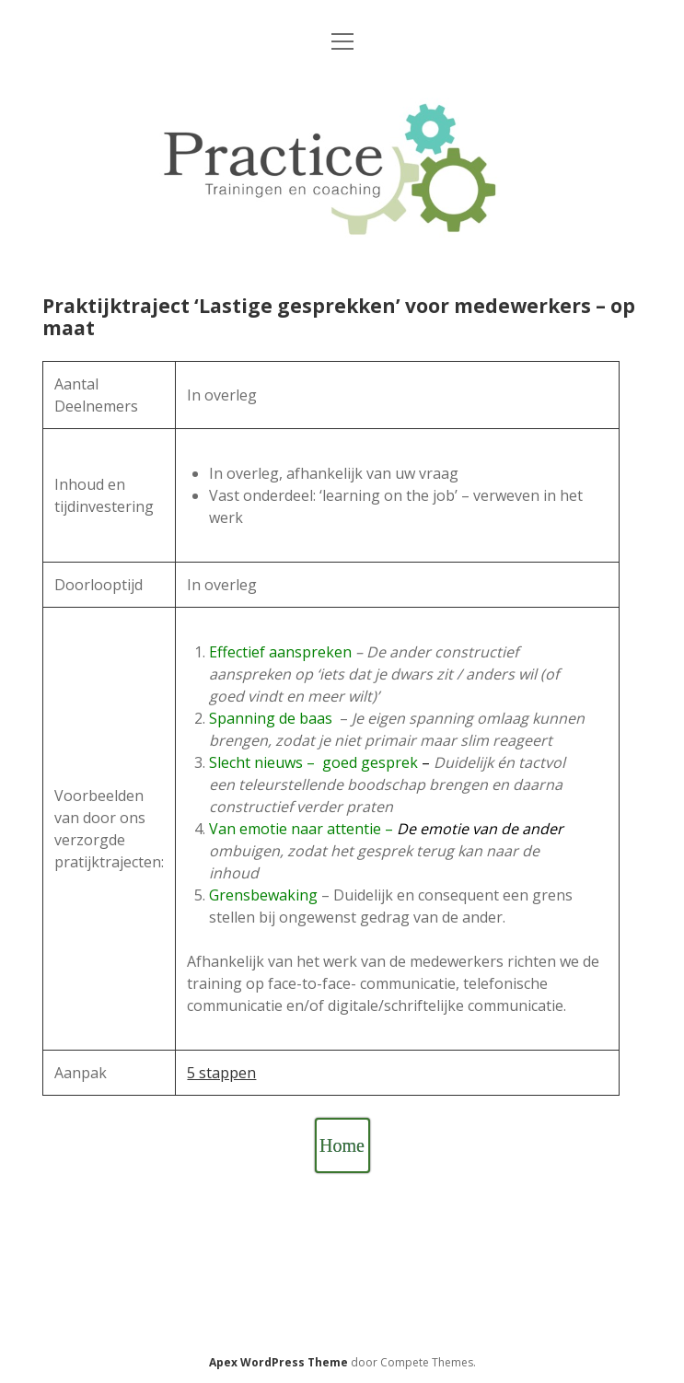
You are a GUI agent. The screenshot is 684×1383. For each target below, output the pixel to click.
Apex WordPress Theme (278, 1362)
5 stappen (221, 1073)
